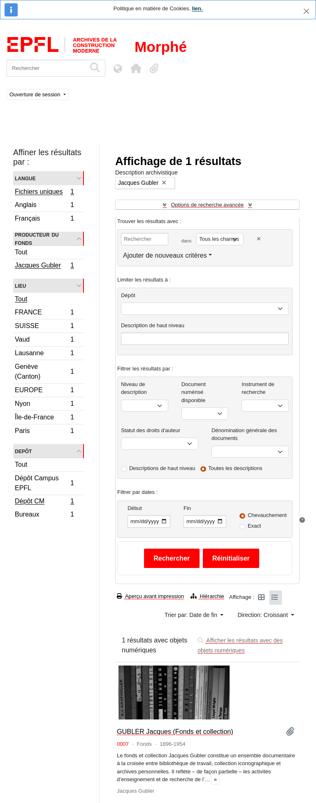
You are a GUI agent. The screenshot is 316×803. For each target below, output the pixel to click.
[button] (136, 68)
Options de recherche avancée (207, 205)
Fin (187, 508)
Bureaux (44, 515)
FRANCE (44, 313)
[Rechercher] (46, 68)
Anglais (44, 206)
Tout (21, 252)
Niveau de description (134, 388)
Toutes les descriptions (235, 468)
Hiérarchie (207, 596)
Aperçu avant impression (150, 596)
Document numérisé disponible (193, 392)
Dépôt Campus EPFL (44, 483)
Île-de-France (44, 418)
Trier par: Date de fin (192, 615)
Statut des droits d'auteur (150, 430)
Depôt (23, 451)
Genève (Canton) (44, 371)
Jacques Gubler (44, 266)
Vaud (44, 341)
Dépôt (128, 295)
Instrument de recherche (258, 388)
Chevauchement (267, 515)
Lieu (20, 285)
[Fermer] (306, 11)
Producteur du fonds (37, 239)
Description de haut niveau (152, 325)
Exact (254, 526)
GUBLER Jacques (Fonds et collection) (175, 731)
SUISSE (44, 327)
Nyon (44, 405)
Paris (44, 432)
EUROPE (44, 391)
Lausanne (44, 354)
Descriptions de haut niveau (162, 468)
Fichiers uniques (44, 192)
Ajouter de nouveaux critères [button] (165, 255)
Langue (25, 178)
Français (44, 219)
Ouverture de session (35, 94)
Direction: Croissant (263, 615)
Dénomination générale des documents (244, 434)
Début (135, 508)
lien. (197, 8)
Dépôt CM (44, 502)
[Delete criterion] (259, 239)
